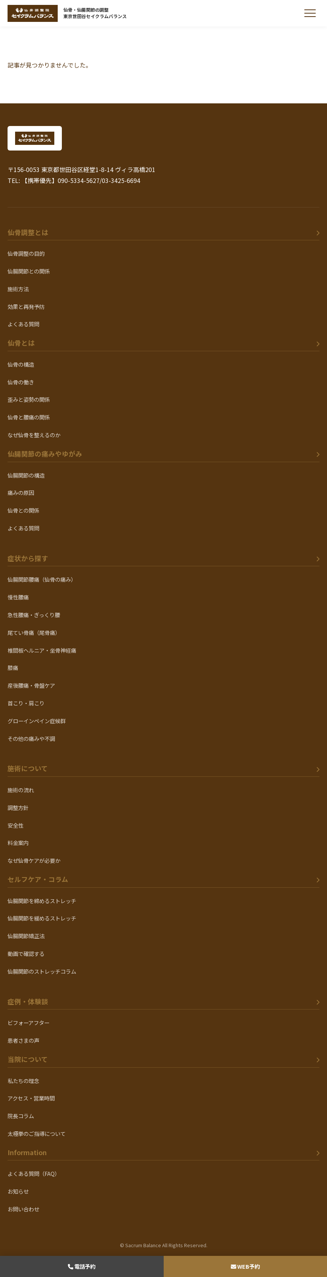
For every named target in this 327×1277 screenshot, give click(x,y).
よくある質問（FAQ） (34, 1173)
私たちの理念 (23, 1081)
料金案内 (18, 843)
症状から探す (28, 558)
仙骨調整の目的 (26, 253)
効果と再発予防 (26, 306)
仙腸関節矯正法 (26, 936)
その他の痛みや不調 (31, 738)
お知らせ (18, 1191)
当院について (28, 1059)
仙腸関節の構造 (26, 475)
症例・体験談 (28, 1001)
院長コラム (21, 1116)
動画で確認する (26, 953)
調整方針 (18, 807)
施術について (28, 768)
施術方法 (18, 289)
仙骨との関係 (23, 510)
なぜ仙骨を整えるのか (34, 435)
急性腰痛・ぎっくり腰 (34, 615)
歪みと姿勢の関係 (29, 399)
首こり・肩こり (26, 703)
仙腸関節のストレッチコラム (42, 971)
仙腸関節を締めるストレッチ (42, 901)
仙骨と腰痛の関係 (29, 417)
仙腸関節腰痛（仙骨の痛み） (42, 579)
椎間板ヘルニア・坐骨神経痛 (42, 650)
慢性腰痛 (18, 597)
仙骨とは (21, 342)
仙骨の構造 (21, 364)
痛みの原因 (21, 492)
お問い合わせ (23, 1209)
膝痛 (13, 668)
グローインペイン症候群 (37, 721)
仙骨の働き (21, 382)
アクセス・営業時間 (31, 1098)
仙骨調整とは (28, 232)
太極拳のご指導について (37, 1133)
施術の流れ (21, 790)
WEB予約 (245, 1266)
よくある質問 (23, 324)
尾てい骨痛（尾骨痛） (34, 632)
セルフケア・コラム (38, 879)
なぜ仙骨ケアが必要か (34, 860)
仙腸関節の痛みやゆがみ (45, 453)
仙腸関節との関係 (29, 271)
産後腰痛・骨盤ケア (31, 685)
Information (27, 1152)
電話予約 (81, 1266)
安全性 (15, 825)
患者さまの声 (23, 1040)
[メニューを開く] (310, 13)
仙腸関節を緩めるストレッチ (42, 918)
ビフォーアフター (28, 1023)
